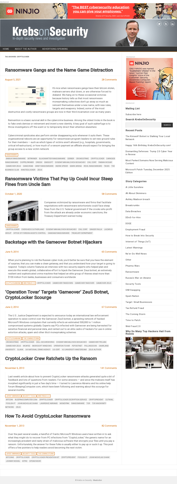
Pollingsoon (90, 346)
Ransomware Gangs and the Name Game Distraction (59, 70)
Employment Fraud (135, 229)
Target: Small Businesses (139, 302)
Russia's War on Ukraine (138, 278)
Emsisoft (48, 162)
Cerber (70, 158)
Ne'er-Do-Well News (136, 253)
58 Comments (109, 193)
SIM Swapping (133, 290)
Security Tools (29, 396)
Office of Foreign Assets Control (29, 233)
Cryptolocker (97, 158)
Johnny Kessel (13, 461)
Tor (88, 403)
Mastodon (97, 480)
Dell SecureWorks (45, 342)
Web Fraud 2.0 (29, 283)
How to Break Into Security (140, 235)
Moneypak (64, 403)
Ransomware (11, 155)
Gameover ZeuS (13, 166)
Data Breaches (133, 211)
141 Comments (108, 368)
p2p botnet (77, 346)
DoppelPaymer (27, 162)
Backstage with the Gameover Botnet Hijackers (53, 242)
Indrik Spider (62, 166)
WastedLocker (28, 170)
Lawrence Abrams (49, 403)
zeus (39, 170)
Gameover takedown (63, 283)
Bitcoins (10, 457)
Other (128, 259)
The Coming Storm (31, 338)
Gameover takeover (84, 283)
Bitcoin (9, 400)
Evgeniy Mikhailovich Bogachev (70, 162)
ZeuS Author (95, 349)
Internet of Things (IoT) (138, 241)
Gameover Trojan (97, 342)
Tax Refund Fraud (135, 308)
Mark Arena (76, 166)
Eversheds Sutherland (33, 229)
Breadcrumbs (133, 205)
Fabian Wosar (105, 162)
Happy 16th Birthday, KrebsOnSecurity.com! (148, 145)
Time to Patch (133, 320)
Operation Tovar (62, 346)
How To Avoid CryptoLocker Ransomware (47, 416)
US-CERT (56, 349)
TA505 (106, 166)
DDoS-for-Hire (133, 217)
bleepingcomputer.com (26, 400)
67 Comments (109, 307)
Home (6, 49)
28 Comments (109, 79)
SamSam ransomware (58, 233)
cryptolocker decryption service (71, 400)
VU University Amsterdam (74, 349)
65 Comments (109, 251)
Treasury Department (82, 233)
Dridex (39, 162)
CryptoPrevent (96, 400)
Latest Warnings (13, 396)
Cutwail (109, 400)
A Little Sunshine (13, 283)
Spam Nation (132, 296)
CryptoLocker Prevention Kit (45, 457)
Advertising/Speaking (55, 49)
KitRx (24, 461)
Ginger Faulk (96, 229)
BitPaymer (32, 158)
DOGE (128, 223)
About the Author (26, 49)
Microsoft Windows (42, 346)
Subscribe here (133, 114)
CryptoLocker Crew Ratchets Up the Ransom (51, 358)
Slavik (20, 349)
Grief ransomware (44, 166)
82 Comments (109, 425)
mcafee (26, 346)
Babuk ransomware (15, 158)
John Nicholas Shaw (28, 403)
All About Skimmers (136, 193)
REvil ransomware (93, 166)
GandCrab (28, 166)
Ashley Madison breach (138, 199)
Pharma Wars (133, 266)
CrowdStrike (82, 158)
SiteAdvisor (35, 461)
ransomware (77, 403)
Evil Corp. (92, 162)
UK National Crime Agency (37, 349)
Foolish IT (10, 403)
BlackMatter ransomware (52, 158)
